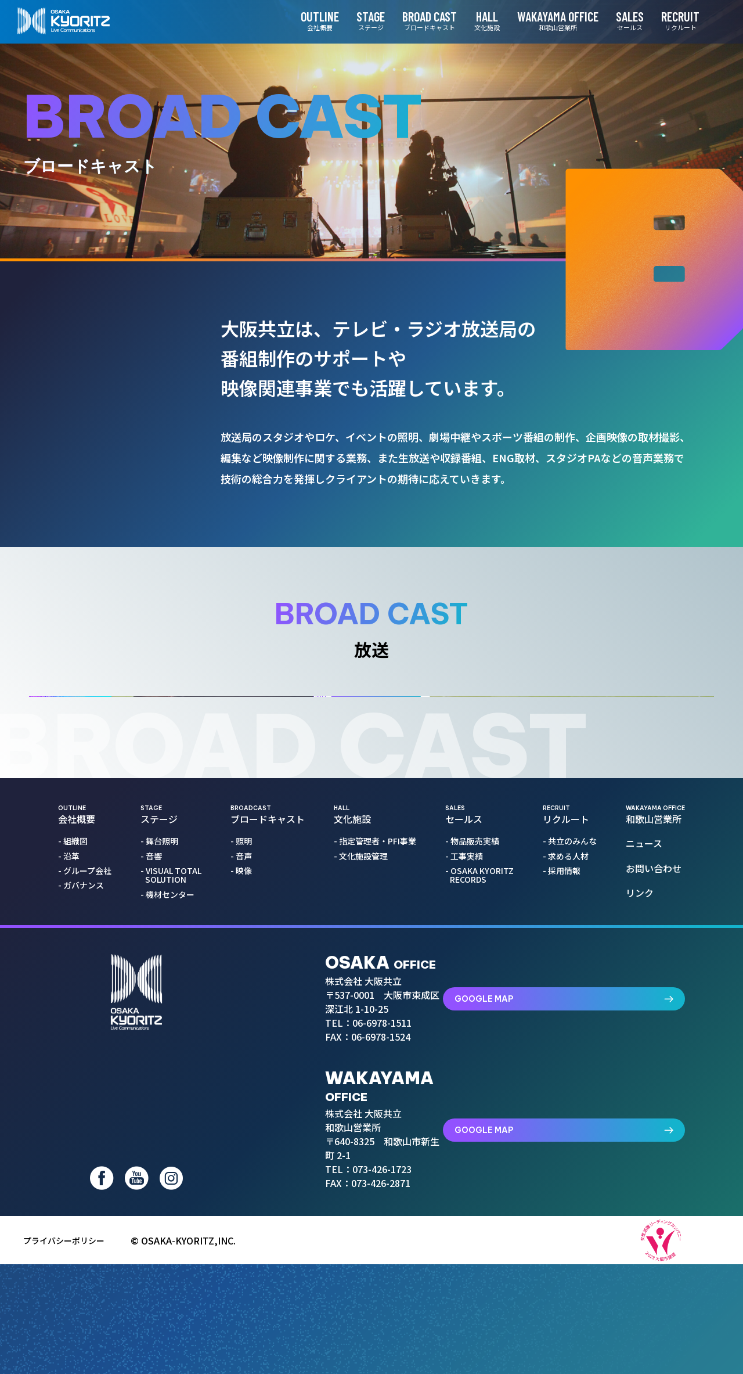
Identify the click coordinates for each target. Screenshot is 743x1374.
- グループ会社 (87, 1053)
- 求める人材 (568, 1038)
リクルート (570, 997)
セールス (479, 997)
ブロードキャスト (267, 997)
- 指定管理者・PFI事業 (377, 1023)
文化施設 (375, 997)
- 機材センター (169, 1077)
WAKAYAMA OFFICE (543, 20)
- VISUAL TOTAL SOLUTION (173, 1058)
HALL (472, 20)
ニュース (647, 1025)
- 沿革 (71, 1038)
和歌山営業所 (655, 997)
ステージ (170, 997)
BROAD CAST (415, 20)
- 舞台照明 (161, 1023)
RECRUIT (666, 20)
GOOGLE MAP (613, 1167)
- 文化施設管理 (363, 1038)
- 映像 (243, 1053)
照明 (127, 332)
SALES (615, 20)
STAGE (356, 20)
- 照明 (243, 1023)
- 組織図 (75, 1023)
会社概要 (84, 997)
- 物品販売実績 (474, 1023)
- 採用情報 (563, 1053)
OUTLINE (305, 20)
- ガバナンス (83, 1067)
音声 (122, 369)
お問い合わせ (656, 1050)
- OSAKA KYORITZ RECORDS (482, 1058)
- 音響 (153, 1038)
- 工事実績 (466, 1038)
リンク (643, 1075)
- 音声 (243, 1038)
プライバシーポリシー (69, 1350)
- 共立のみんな (572, 1023)
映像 (123, 406)
